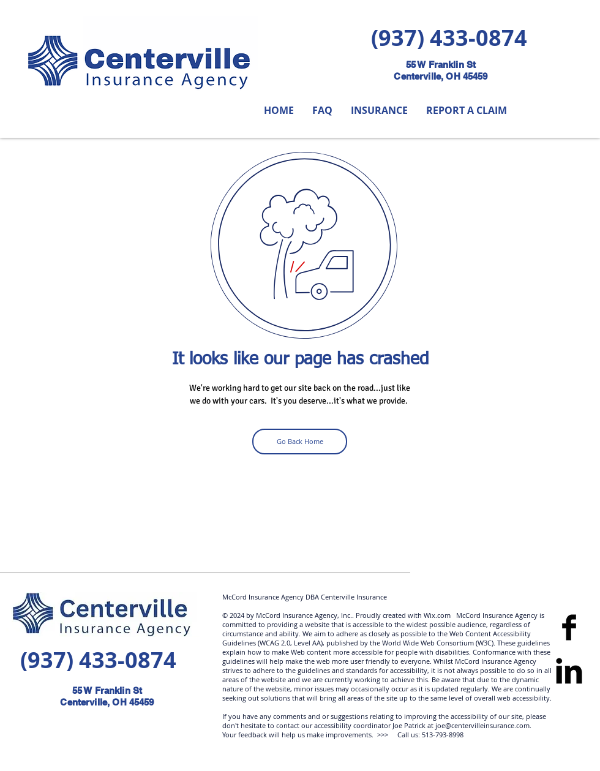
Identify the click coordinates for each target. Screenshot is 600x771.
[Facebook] (569, 627)
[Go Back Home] (299, 441)
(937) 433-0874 (449, 38)
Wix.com (436, 615)
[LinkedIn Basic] (569, 671)
